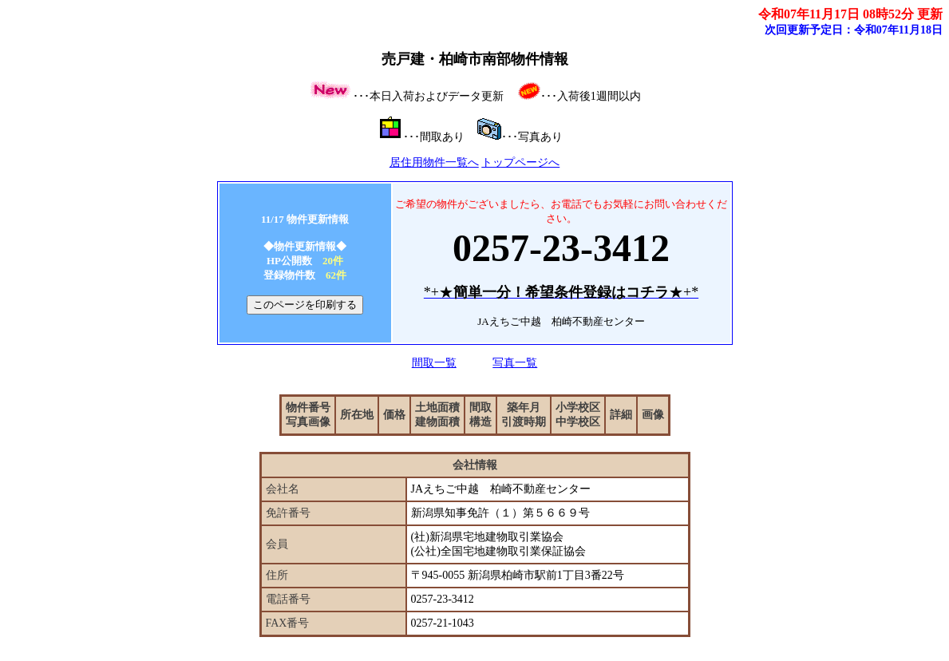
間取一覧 (434, 363)
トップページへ (520, 162)
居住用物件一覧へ (434, 162)
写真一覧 (514, 363)
